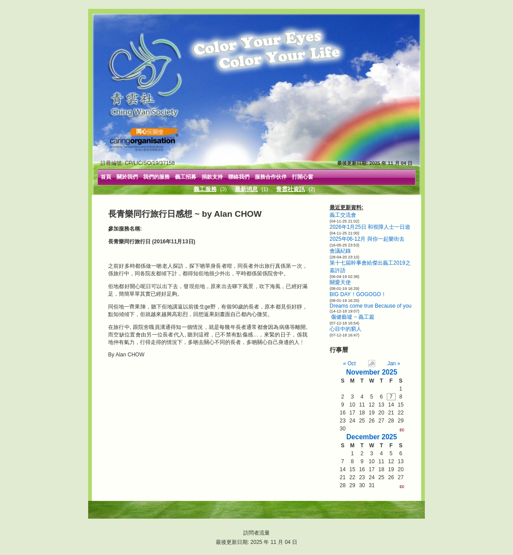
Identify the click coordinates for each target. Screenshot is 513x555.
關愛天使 (340, 282)
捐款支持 (212, 177)
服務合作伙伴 (271, 177)
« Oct (349, 363)
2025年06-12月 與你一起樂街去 (367, 239)
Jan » (393, 363)
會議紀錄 (340, 251)
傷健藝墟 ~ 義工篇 (352, 317)
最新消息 (246, 189)
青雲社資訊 (290, 189)
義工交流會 (343, 215)
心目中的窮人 (345, 329)
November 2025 (371, 372)
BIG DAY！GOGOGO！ (358, 294)
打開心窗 (302, 177)
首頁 (106, 177)
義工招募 (185, 177)
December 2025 (371, 437)
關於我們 (127, 177)
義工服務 (205, 189)
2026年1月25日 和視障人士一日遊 (370, 227)
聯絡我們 (238, 177)
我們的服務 (156, 177)
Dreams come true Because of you (371, 306)
